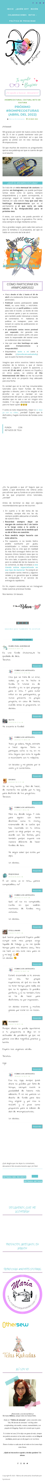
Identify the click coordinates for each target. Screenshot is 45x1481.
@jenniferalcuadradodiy (26, 354)
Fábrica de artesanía (25, 670)
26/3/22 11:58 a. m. (23, 740)
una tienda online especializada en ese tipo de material (21, 567)
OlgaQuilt (13, 1022)
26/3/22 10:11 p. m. (17, 782)
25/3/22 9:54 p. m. (16, 648)
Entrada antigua (33, 1181)
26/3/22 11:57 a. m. (23, 673)
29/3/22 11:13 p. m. (23, 897)
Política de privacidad (22, 21)
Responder (37, 666)
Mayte (11, 720)
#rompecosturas (13, 100)
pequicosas (14, 874)
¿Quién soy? (22, 9)
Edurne (12, 780)
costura (27, 100)
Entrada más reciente (14, 1177)
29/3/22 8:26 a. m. (16, 877)
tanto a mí (23, 352)
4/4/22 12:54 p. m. (22, 971)
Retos (32, 15)
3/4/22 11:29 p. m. (16, 933)
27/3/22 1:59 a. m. (22, 810)
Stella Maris (14, 930)
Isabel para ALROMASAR (19, 646)
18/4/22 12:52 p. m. (23, 1076)
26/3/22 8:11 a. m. (16, 722)
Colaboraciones (17, 15)
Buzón (34, 9)
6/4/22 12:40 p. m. (16, 1024)
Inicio (10, 9)
